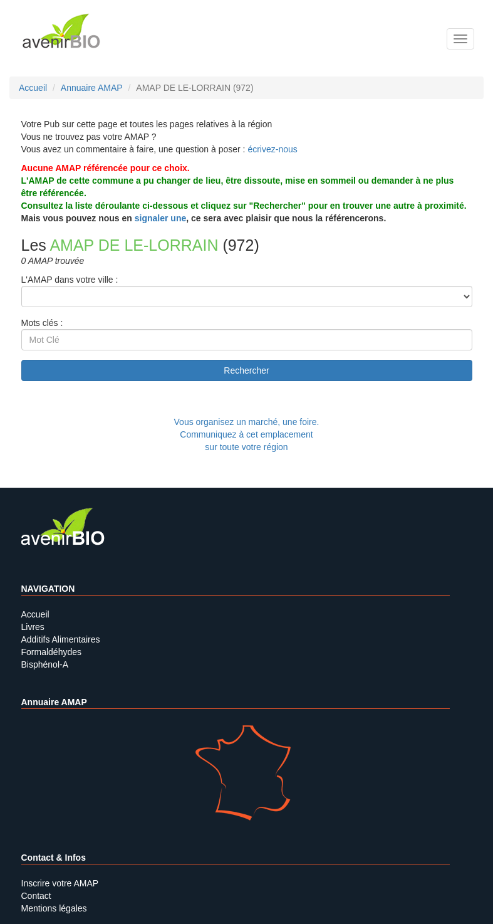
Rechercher (246, 370)
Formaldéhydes (51, 652)
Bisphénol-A (45, 664)
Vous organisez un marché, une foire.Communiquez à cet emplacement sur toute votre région (246, 434)
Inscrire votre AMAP (60, 883)
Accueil (35, 614)
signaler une (160, 218)
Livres (32, 627)
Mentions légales (54, 908)
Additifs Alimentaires (60, 639)
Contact (36, 896)
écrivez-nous (272, 149)
